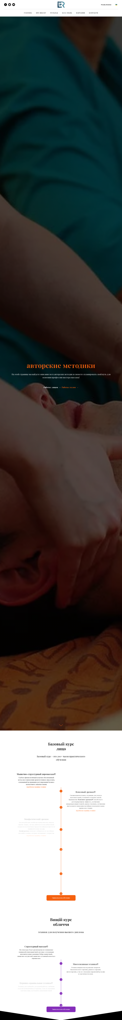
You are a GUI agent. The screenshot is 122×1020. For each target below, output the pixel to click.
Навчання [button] (80, 13)
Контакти (93, 13)
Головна (28, 13)
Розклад (54, 13)
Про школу (41, 13)
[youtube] (13, 4)
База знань (67, 13)
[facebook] (5, 4)
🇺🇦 (116, 5)
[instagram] (9, 4)
